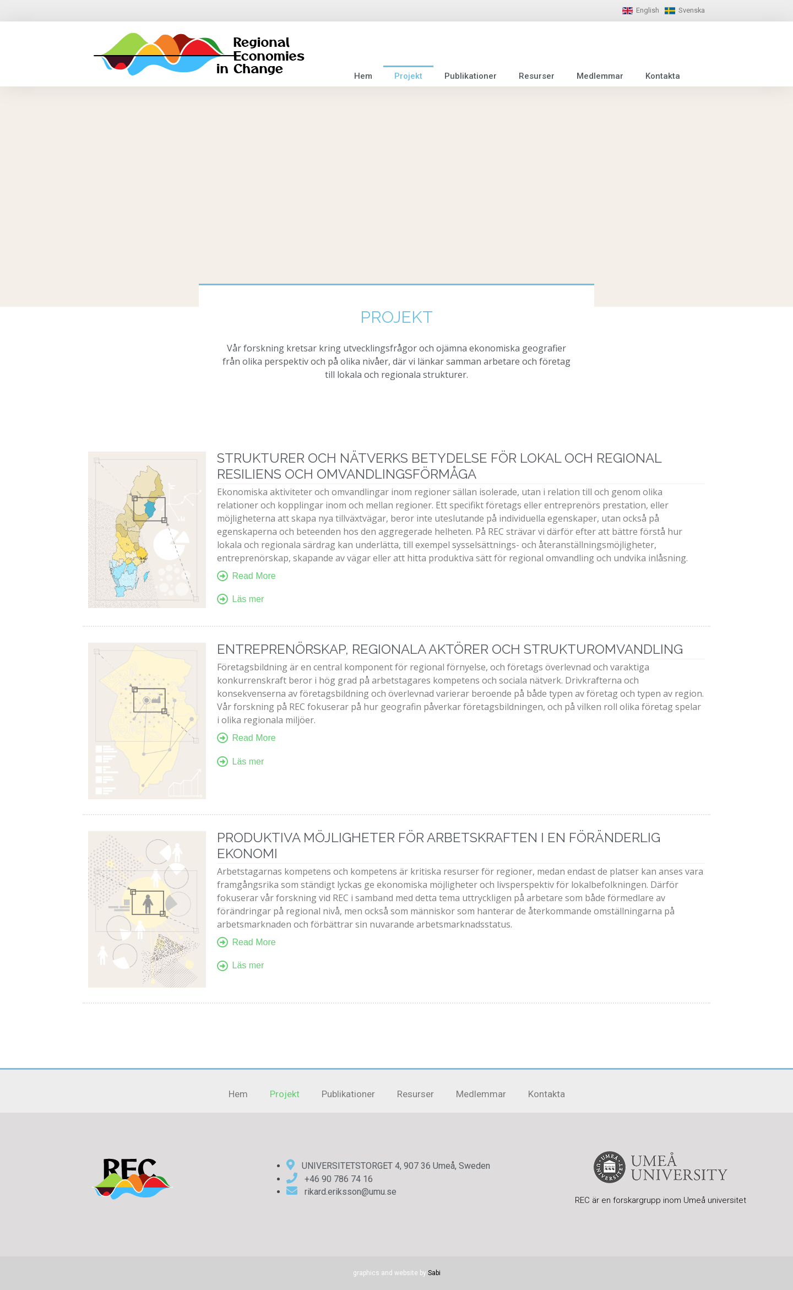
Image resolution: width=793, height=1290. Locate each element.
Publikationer (470, 76)
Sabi (434, 1273)
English (647, 10)
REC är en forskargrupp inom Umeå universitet (660, 1200)
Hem (363, 76)
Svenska (691, 10)
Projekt (408, 76)
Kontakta (662, 76)
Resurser (537, 76)
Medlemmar (600, 76)
